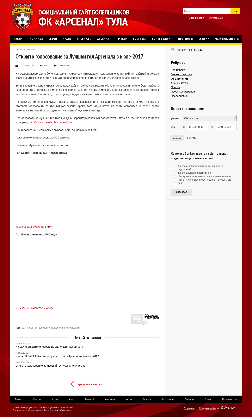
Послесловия (179, 96)
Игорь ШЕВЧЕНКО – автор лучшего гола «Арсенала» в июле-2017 (57, 356)
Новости (30, 49)
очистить (191, 138)
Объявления (179, 78)
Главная (19, 49)
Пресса (175, 87)
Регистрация (216, 18)
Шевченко (44, 327)
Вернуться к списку (89, 384)
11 (23, 327)
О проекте (189, 408)
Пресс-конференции (183, 91)
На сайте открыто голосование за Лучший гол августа (49, 346)
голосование (58, 327)
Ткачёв (30, 327)
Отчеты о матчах (181, 74)
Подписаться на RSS (189, 49)
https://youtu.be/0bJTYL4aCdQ (34, 308)
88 (36, 327)
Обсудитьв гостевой (151, 316)
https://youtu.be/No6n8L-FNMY (34, 226)
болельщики (73, 327)
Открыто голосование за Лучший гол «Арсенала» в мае (50, 365)
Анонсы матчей (180, 83)
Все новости (178, 69)
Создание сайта (207, 408)
